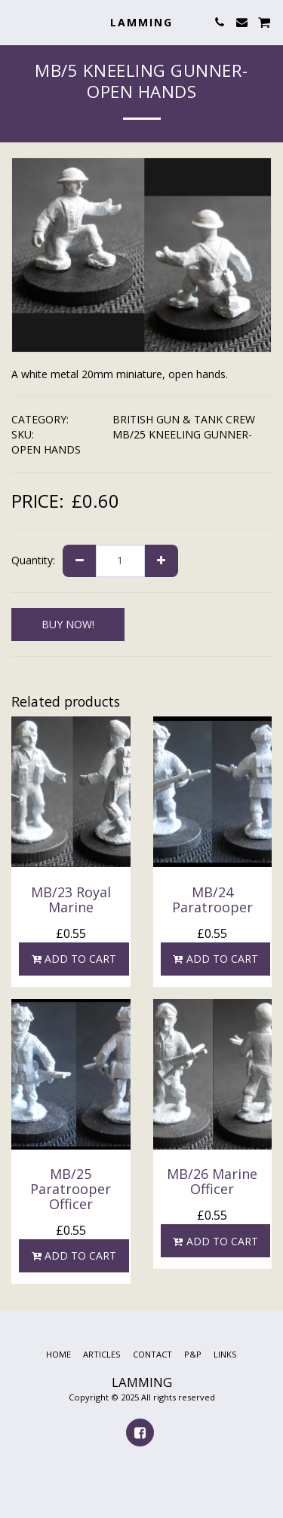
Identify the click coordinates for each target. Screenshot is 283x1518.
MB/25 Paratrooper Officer (70, 1189)
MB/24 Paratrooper (212, 899)
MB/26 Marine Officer (212, 1181)
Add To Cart (73, 958)
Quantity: (33, 560)
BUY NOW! (68, 624)
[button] (16, 21)
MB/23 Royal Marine (71, 899)
